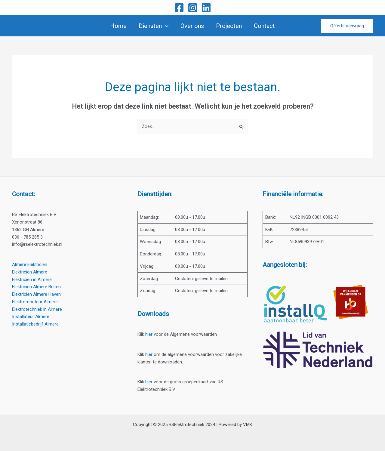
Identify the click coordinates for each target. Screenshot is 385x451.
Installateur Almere (30, 316)
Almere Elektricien (29, 264)
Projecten (229, 25)
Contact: (23, 194)
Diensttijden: (154, 194)
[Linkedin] (206, 8)
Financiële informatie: (293, 194)
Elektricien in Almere (32, 279)
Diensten (153, 25)
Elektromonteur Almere (35, 301)
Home (118, 25)
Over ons (192, 25)
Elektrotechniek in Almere (37, 309)
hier (148, 334)
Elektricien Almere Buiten (36, 286)
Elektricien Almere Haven (36, 294)
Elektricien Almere (29, 272)
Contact (264, 25)
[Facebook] (179, 8)
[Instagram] (193, 8)
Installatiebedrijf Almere (35, 324)
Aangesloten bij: (285, 264)
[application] (165, 25)
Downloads (153, 313)
